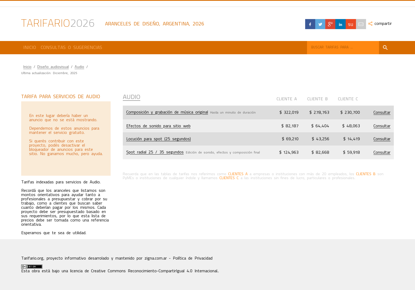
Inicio (29, 47)
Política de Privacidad (193, 258)
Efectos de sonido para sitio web (158, 126)
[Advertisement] (65, 138)
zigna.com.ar (156, 258)
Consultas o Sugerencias (71, 47)
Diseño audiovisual (53, 67)
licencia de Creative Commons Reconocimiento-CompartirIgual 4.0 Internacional (143, 271)
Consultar (381, 112)
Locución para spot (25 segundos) (158, 139)
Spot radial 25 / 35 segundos (155, 152)
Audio (79, 67)
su (350, 23)
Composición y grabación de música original (167, 112)
